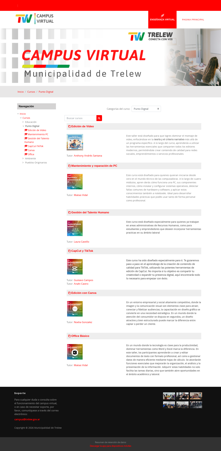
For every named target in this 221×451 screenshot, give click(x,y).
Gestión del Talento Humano (90, 212)
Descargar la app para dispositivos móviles (110, 445)
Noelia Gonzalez (83, 322)
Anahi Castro (81, 283)
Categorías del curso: (118, 108)
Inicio (21, 91)
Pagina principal (193, 19)
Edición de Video (82, 126)
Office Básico (80, 336)
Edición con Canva (83, 292)
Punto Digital (46, 91)
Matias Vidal (81, 195)
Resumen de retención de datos (110, 442)
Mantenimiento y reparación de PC (94, 165)
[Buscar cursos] (81, 118)
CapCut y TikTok (82, 250)
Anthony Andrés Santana (88, 155)
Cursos (31, 91)
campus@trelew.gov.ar (27, 419)
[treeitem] (36, 138)
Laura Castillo (81, 241)
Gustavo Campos (83, 280)
